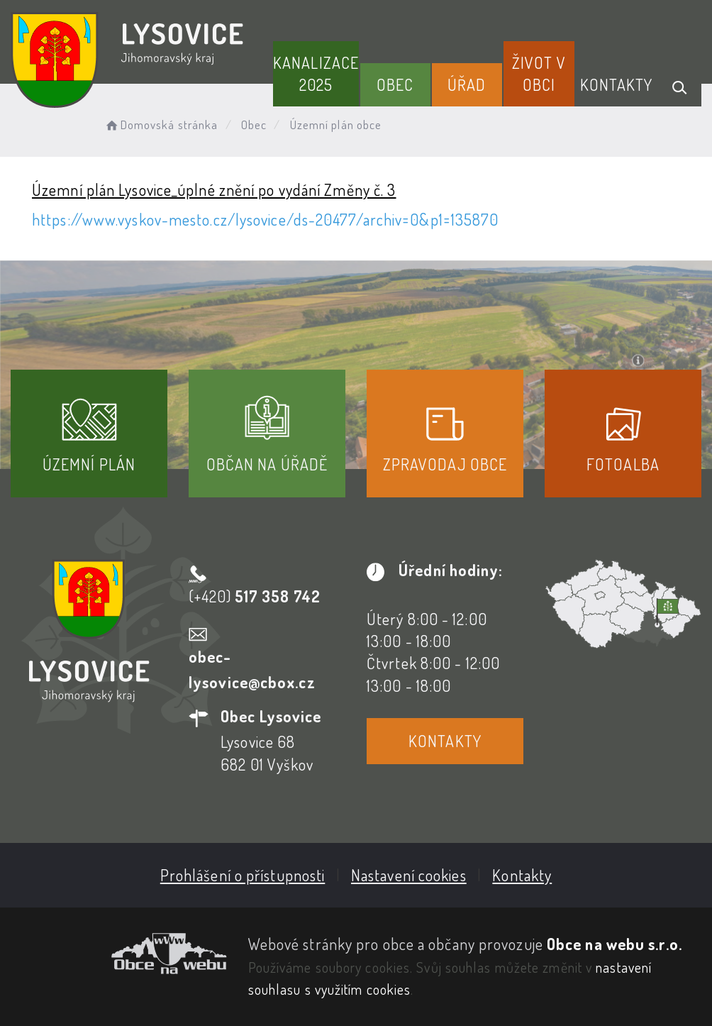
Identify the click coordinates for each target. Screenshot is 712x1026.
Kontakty (616, 84)
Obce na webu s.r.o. (614, 944)
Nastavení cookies (409, 875)
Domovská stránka (161, 124)
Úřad (466, 84)
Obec (395, 84)
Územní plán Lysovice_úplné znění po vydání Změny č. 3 (214, 189)
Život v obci (539, 73)
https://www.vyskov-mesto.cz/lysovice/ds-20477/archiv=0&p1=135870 (265, 219)
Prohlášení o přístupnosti (243, 875)
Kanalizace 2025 (316, 73)
